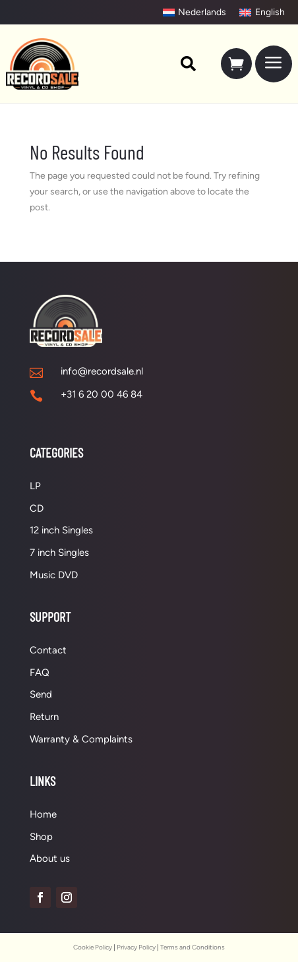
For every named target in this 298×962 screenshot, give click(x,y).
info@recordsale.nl (102, 371)
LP (35, 486)
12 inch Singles (61, 530)
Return (44, 717)
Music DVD (54, 575)
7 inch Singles (59, 552)
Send (41, 694)
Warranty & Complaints (81, 739)
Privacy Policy (136, 947)
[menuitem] (182, 63)
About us (50, 858)
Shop (41, 837)
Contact (48, 650)
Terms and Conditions (192, 947)
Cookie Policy (92, 947)
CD (37, 508)
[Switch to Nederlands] (194, 12)
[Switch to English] (262, 12)
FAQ (39, 672)
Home (43, 814)
